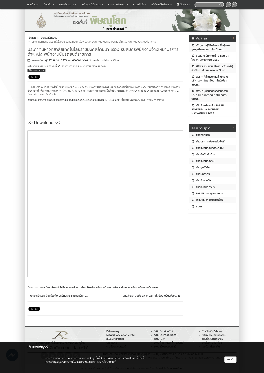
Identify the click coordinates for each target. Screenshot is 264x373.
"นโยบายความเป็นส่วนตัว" (83, 362)
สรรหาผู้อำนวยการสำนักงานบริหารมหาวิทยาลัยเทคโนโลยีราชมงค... (209, 81)
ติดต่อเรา (183, 4)
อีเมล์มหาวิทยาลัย (115, 339)
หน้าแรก (32, 4)
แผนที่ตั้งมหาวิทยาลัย (212, 339)
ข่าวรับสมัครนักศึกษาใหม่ (207, 148)
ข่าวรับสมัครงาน (202, 161)
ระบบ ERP (159, 339)
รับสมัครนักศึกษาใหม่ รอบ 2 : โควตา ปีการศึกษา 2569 (210, 58)
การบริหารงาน (68, 4)
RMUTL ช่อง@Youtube (207, 193)
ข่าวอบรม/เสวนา (203, 187)
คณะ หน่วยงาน (118, 4)
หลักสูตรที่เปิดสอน (93, 4)
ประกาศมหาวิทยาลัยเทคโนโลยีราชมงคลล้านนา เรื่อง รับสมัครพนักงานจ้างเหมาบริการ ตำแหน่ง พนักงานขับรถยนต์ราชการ (96, 287)
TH (228, 4)
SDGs (196, 206)
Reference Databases (213, 335)
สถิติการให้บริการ (162, 4)
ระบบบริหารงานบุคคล (165, 335)
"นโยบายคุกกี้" (109, 362)
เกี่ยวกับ (49, 4)
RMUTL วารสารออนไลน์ (207, 200)
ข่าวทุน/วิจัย (200, 167)
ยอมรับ (230, 359)
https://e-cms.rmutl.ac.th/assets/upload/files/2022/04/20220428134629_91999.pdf (73, 99)
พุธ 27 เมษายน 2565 (56, 60)
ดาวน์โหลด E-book (212, 331)
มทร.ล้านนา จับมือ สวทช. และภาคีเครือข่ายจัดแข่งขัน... (151, 296)
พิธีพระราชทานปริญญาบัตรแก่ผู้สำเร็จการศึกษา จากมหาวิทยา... (212, 68)
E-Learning (112, 331)
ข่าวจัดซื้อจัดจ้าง (203, 154)
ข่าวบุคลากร (200, 174)
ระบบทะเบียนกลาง (163, 331)
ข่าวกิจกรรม (200, 135)
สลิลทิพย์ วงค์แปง (81, 60)
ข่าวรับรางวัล (201, 180)
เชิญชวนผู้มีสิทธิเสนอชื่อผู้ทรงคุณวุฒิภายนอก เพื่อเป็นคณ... (210, 47)
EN (234, 4)
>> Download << (43, 122)
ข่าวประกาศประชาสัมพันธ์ (207, 141)
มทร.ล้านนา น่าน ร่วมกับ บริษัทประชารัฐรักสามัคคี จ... (58, 296)
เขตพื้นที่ (140, 4)
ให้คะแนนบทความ (36, 70)
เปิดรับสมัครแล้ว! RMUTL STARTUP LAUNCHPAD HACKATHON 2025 (208, 109)
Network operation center (120, 335)
